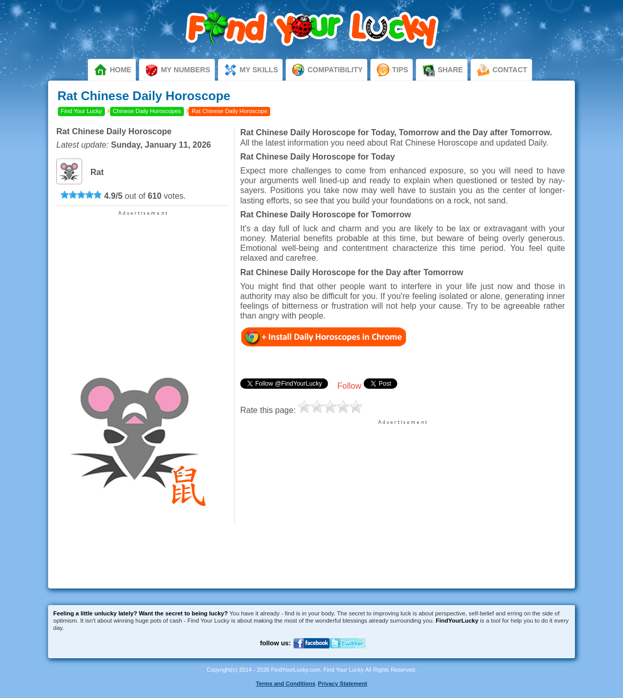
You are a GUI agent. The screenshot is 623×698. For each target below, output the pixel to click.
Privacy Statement (342, 683)
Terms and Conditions (285, 683)
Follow (349, 386)
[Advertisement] (142, 280)
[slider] (81, 195)
